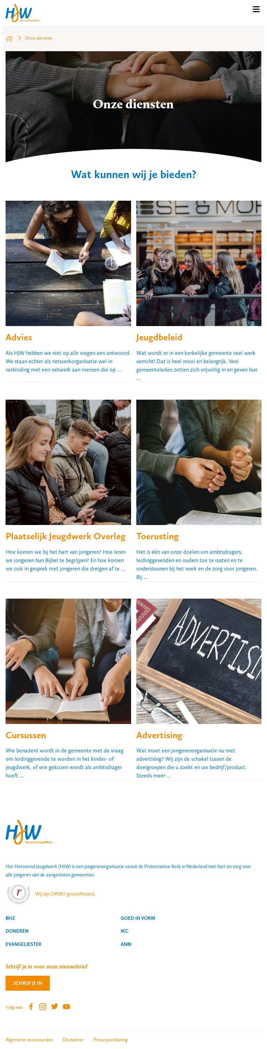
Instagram (42, 1006)
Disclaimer (73, 1039)
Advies (19, 337)
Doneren (17, 931)
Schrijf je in (27, 983)
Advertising (159, 735)
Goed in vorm (138, 918)
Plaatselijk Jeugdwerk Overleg (66, 536)
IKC (124, 931)
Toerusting (157, 536)
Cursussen (26, 735)
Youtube (66, 1006)
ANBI (126, 944)
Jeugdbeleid (159, 337)
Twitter (54, 1006)
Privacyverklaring (111, 1039)
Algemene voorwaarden (29, 1039)
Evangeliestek (24, 944)
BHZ (10, 918)
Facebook (30, 1006)
